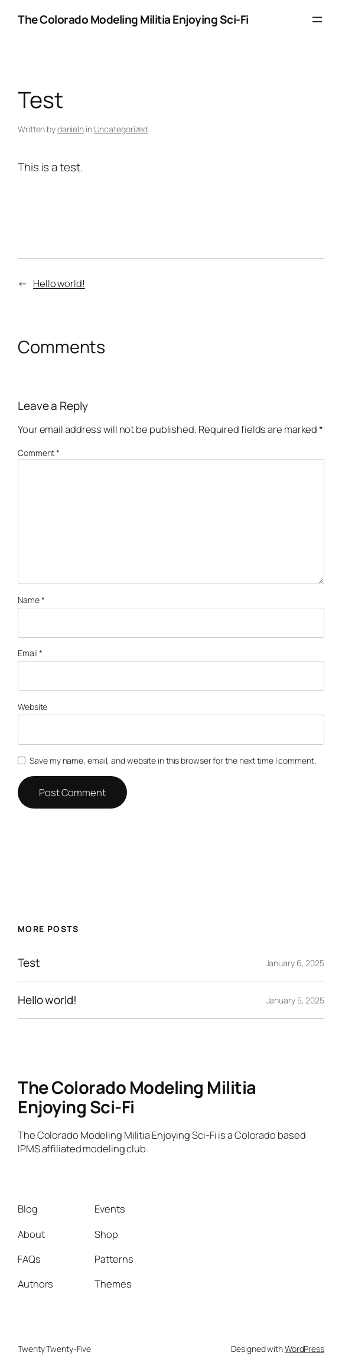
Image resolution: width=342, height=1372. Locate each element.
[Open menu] (317, 19)
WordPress (304, 1348)
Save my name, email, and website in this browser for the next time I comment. (172, 760)
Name (31, 599)
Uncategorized (121, 129)
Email (30, 653)
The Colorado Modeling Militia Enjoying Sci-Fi (133, 19)
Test (29, 963)
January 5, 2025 (295, 1000)
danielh (70, 129)
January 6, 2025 (295, 963)
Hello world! (59, 283)
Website (32, 706)
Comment (39, 452)
